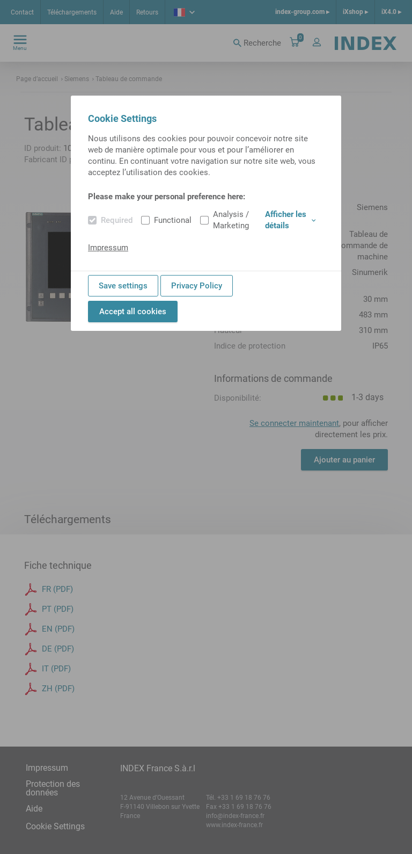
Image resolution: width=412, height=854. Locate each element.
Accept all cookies (132, 311)
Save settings (123, 286)
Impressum (108, 247)
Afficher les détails (290, 219)
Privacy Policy (196, 286)
